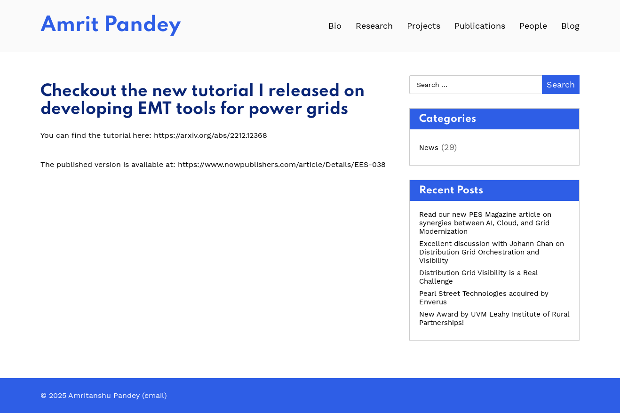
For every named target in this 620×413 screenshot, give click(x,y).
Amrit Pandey (110, 25)
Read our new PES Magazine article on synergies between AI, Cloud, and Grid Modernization (485, 223)
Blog (570, 26)
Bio (335, 26)
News (428, 147)
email (154, 395)
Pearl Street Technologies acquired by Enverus (483, 297)
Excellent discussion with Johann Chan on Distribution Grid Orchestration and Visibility (491, 252)
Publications (479, 26)
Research (374, 26)
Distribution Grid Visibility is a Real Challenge (478, 277)
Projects (423, 26)
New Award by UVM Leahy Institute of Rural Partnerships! (494, 318)
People (533, 26)
